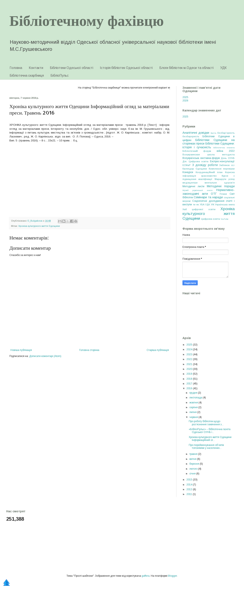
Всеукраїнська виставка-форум (201, 158)
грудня (193, 392)
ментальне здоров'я (220, 182)
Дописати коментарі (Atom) (45, 356)
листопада (196, 397)
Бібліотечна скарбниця (27, 75)
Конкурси (187, 172)
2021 (189, 364)
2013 (189, 489)
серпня (193, 407)
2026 (185, 100)
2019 (189, 373)
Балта (213, 133)
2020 (189, 369)
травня (193, 454)
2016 (189, 388)
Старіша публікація (158, 350)
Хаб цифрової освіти (198, 209)
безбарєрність (190, 136)
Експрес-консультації (222, 161)
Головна (16, 68)
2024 (189, 349)
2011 (189, 494)
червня (194, 417)
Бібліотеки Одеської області (71, 68)
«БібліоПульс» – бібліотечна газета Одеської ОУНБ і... (209, 431)
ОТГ (214, 193)
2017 (189, 383)
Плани (223, 194)
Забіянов (224, 165)
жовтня (194, 402)
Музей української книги (197, 190)
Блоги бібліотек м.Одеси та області (186, 68)
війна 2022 (226, 151)
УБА (202, 204)
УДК (223, 68)
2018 (189, 378)
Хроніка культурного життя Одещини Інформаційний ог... (210, 439)
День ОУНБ (228, 158)
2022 (189, 359)
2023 (189, 354)
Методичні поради (221, 186)
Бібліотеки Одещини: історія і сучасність (208, 145)
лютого (193, 468)
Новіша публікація (21, 350)
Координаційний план (209, 172)
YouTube (224, 219)
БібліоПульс (59, 75)
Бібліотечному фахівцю (86, 20)
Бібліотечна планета (224, 147)
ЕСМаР (186, 165)
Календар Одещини (194, 168)
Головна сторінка (89, 350)
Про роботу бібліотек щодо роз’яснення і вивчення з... (206, 423)
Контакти (36, 68)
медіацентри (189, 182)
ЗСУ (233, 165)
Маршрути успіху (225, 179)
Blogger (172, 575)
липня (193, 412)
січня (192, 473)
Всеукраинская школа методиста (208, 154)
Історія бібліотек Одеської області (126, 68)
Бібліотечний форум (196, 151)
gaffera (146, 575)
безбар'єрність (226, 133)
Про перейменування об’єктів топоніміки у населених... (206, 446)
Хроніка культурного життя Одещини (39, 226)
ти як (196, 204)
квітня (193, 459)
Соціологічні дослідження (208, 201)
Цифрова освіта (210, 219)
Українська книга (225, 204)
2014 (189, 484)
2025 (185, 97)
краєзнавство (209, 176)
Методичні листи (193, 186)
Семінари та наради (208, 197)
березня (194, 463)
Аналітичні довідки (195, 132)
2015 (189, 479)
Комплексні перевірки (222, 168)
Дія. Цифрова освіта (195, 161)
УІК (212, 204)
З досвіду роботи (205, 165)
